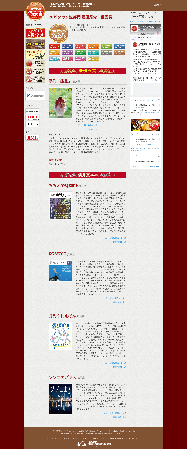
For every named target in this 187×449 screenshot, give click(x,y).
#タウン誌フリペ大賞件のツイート (145, 21)
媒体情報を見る (92, 129)
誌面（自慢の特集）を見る (88, 125)
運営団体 (157, 4)
